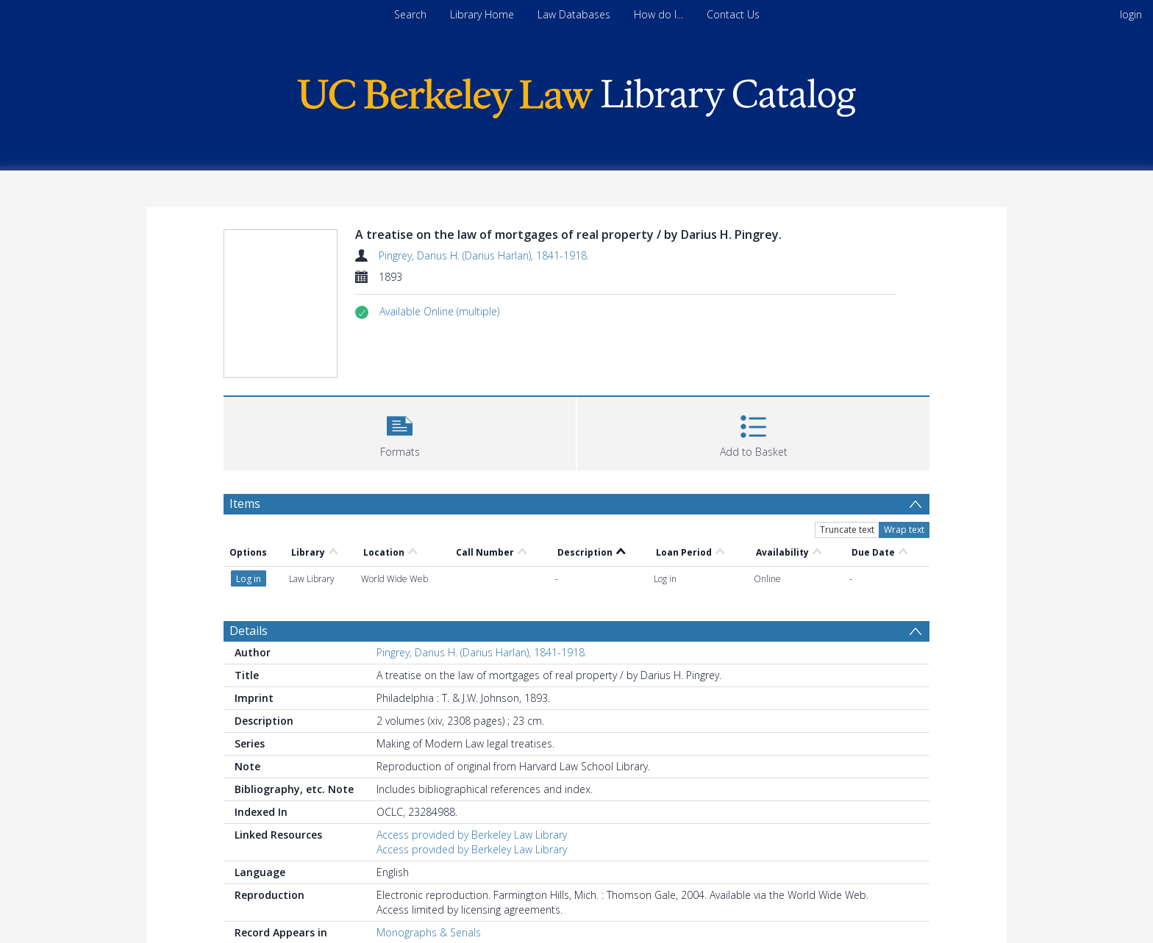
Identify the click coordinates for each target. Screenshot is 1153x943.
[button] (439, 311)
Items (244, 503)
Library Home (482, 14)
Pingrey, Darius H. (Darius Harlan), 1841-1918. (484, 255)
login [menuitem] (1131, 14)
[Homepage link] (576, 94)
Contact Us (733, 14)
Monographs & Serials (428, 932)
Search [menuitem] (410, 14)
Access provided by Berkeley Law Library (471, 835)
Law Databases (574, 14)
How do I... (658, 14)
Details (248, 631)
